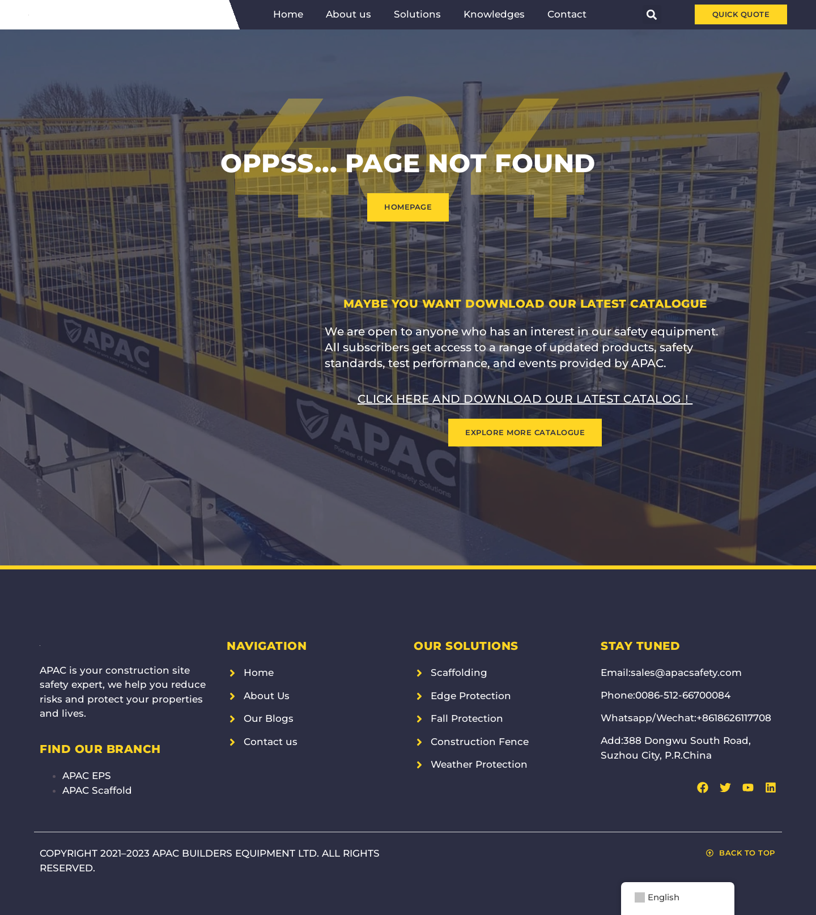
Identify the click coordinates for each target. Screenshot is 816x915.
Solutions (417, 14)
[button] (652, 14)
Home (288, 14)
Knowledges (494, 14)
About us (348, 14)
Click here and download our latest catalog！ (525, 399)
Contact (566, 14)
